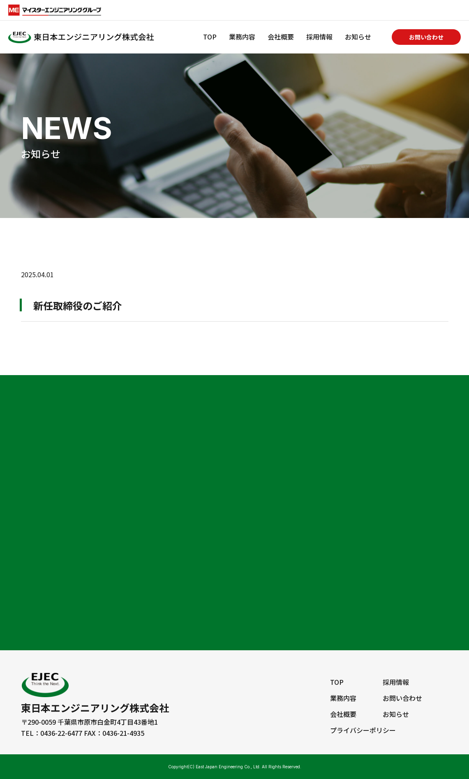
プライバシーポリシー (363, 730)
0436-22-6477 (61, 733)
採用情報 (319, 37)
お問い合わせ (426, 37)
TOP (210, 37)
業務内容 (242, 37)
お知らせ (358, 37)
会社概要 (281, 37)
